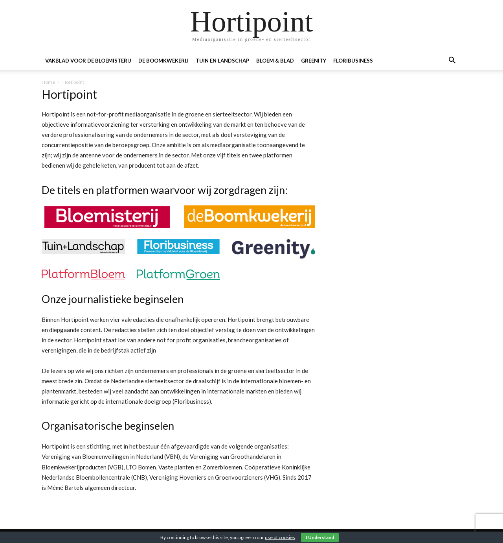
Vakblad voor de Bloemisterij (88, 60)
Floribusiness (353, 60)
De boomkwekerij (163, 60)
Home (48, 82)
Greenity (313, 60)
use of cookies (280, 537)
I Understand (320, 537)
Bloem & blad (275, 60)
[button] (451, 61)
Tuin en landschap (222, 60)
